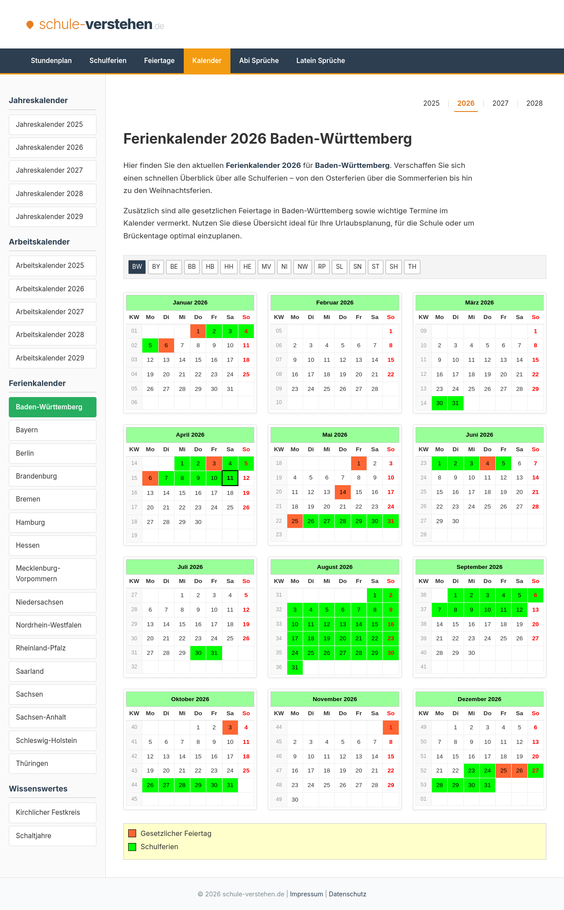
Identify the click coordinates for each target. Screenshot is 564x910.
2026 (466, 103)
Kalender (207, 60)
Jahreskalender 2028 (49, 193)
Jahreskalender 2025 (49, 124)
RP (322, 266)
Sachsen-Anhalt (41, 717)
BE (174, 266)
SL (339, 266)
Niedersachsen (39, 602)
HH (228, 266)
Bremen (28, 499)
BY (156, 266)
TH (412, 266)
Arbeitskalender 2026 (50, 289)
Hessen (28, 545)
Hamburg (30, 522)
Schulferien (107, 60)
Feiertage (159, 60)
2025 (431, 103)
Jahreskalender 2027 (49, 170)
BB (192, 266)
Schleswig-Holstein (46, 740)
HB (210, 266)
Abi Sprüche (259, 60)
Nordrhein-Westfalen (49, 625)
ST (375, 266)
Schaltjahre (33, 836)
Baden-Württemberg (49, 407)
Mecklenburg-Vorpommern (38, 573)
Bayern (27, 430)
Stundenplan (51, 60)
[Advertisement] (377, 24)
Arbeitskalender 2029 (50, 358)
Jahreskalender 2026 (49, 147)
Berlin (25, 453)
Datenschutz (347, 894)
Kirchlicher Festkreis (48, 812)
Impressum (306, 894)
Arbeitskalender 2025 (50, 265)
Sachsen (29, 694)
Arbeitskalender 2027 (50, 312)
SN (357, 266)
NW (302, 266)
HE (248, 266)
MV (266, 266)
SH (394, 266)
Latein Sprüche (321, 60)
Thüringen (32, 763)
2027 (501, 103)
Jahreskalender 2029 (49, 216)
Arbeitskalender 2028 (50, 335)
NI (284, 266)
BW (137, 266)
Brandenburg (36, 476)
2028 (534, 103)
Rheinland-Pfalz (41, 648)
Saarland (30, 671)
